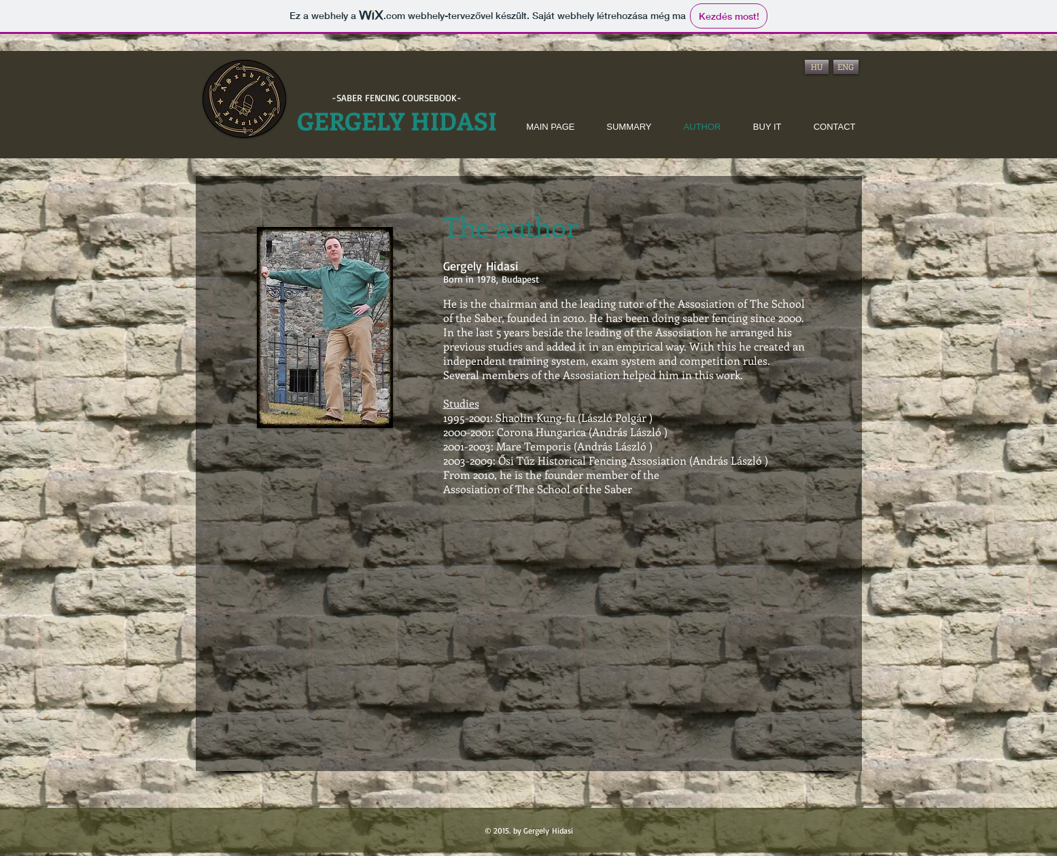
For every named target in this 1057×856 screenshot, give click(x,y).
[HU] (817, 67)
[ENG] (846, 67)
